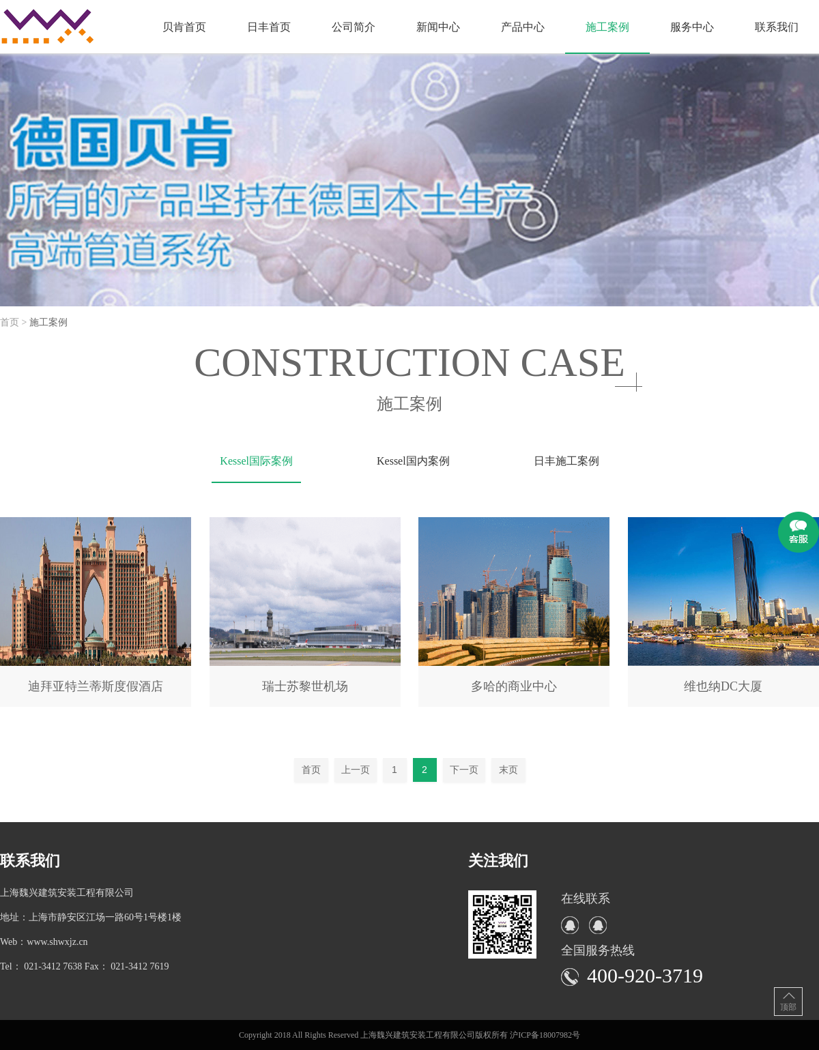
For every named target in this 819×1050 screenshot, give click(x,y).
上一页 (355, 769)
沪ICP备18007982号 (545, 1035)
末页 (508, 769)
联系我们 (777, 27)
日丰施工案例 (566, 461)
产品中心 (523, 27)
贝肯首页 (184, 27)
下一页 (464, 769)
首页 (311, 769)
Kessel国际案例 (256, 461)
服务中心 (692, 27)
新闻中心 (438, 27)
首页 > (14, 322)
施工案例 (607, 27)
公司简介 (353, 27)
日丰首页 (269, 27)
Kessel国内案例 (413, 461)
